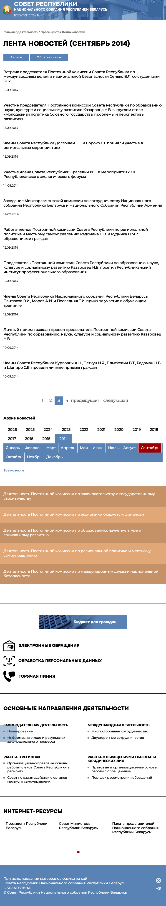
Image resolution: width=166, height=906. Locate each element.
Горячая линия (29, 676)
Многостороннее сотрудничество (119, 731)
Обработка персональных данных (52, 661)
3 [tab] (88, 852)
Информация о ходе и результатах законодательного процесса (36, 740)
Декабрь (54, 457)
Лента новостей (73, 32)
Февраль (33, 448)
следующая (115, 400)
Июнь (98, 448)
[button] (155, 10)
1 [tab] (78, 852)
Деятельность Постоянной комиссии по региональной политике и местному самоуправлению (77, 553)
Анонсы (16, 57)
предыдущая (85, 400)
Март (51, 448)
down (8, 733)
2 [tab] (83, 852)
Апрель (68, 448)
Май (84, 448)
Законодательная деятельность (35, 725)
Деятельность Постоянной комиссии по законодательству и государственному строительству (79, 496)
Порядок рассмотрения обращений (121, 778)
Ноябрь (34, 457)
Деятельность (27, 32)
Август (129, 448)
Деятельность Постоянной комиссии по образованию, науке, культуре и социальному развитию (72, 532)
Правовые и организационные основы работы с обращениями (124, 769)
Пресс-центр (49, 32)
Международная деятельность (118, 725)
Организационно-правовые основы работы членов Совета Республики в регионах (38, 767)
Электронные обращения (41, 645)
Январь (13, 448)
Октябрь (14, 457)
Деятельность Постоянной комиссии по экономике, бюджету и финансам (73, 514)
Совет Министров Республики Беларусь (78, 825)
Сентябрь (150, 448)
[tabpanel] (30, 826)
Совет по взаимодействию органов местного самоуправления (37, 780)
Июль (113, 448)
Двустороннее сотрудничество (117, 738)
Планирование (20, 731)
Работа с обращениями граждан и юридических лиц (122, 759)
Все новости (13, 470)
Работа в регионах (21, 757)
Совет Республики (60, 6)
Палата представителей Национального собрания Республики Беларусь (135, 827)
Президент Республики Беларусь (26, 825)
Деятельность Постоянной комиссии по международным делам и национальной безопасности (80, 573)
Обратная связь (49, 57)
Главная (9, 32)
